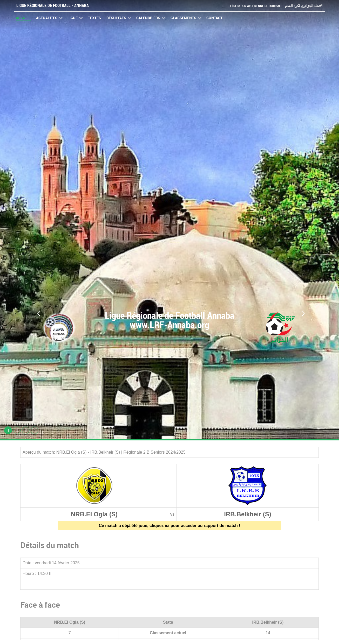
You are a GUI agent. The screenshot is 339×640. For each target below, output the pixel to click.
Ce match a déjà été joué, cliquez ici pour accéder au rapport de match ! (169, 525)
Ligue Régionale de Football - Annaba (52, 5)
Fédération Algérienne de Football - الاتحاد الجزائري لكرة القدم (276, 6)
